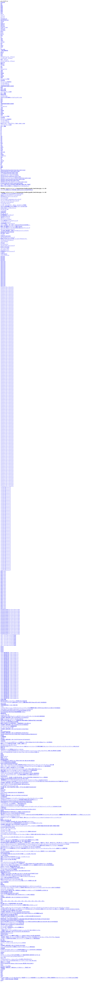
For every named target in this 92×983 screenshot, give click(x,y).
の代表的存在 (4, 796)
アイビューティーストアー (7, 287)
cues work (3, 49)
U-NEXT (3, 252)
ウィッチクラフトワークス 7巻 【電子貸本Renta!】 (13, 862)
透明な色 (3, 747)
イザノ (2, 706)
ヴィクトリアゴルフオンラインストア (10, 200)
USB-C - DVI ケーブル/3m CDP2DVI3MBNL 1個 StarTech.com (15, 784)
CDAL (2, 953)
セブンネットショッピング (7, 202)
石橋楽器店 (3, 212)
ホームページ (4, 69)
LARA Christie (4, 253)
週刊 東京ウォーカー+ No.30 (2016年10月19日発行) (13, 813)
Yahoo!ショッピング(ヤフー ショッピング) (11, 195)
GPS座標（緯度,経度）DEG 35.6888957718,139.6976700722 (14, 782)
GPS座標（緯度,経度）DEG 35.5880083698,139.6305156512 (14, 732)
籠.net (2, 31)
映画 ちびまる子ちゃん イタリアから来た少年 (12, 879)
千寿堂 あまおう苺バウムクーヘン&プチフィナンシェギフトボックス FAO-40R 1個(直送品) (23, 716)
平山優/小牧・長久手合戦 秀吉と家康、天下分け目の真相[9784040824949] (18, 787)
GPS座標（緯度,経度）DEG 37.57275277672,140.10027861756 (15, 931)
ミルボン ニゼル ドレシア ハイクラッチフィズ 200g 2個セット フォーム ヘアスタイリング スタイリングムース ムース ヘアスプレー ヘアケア (35, 907)
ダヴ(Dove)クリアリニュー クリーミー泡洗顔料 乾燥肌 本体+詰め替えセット (19, 799)
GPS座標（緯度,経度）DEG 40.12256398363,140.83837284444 (15, 911)
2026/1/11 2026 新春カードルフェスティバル (11, 97)
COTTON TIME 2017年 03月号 (8, 827)
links (2, 98)
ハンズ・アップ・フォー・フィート (9, 917)
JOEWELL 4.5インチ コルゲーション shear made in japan (14, 181)
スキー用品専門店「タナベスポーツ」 (10, 652)
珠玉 (2, 35)
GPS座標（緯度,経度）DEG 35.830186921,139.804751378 (14, 824)
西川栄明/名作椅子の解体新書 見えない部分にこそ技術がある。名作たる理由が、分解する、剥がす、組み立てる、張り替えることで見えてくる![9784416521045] (40, 842)
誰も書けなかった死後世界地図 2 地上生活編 (11, 903)
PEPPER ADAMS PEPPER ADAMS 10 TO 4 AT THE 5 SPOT (14, 778)
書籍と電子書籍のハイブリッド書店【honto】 (12, 226)
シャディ (3, 234)
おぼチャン (3, 155)
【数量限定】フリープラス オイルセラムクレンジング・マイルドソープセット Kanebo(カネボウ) (24, 779)
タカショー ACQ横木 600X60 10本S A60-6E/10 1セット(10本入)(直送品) (18, 894)
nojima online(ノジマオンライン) (8, 207)
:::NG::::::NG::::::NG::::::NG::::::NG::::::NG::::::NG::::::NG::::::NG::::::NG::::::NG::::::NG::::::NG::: (23, 901)
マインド (3, 16)
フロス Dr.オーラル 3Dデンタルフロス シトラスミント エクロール (17, 709)
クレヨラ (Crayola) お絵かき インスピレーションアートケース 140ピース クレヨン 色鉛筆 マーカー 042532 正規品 (28, 851)
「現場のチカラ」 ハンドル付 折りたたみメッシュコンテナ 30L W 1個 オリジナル (20, 930)
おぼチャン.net (4, 27)
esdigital (2, 952)
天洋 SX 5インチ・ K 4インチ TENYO (10, 175)
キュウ (2, 14)
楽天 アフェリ (4, 59)
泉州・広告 (3, 88)
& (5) (2, 818)
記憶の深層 (3, 699)
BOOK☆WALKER (5, 247)
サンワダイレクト (5, 249)
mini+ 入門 (3, 957)
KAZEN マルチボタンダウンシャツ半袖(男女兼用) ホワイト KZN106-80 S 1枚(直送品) (21, 949)
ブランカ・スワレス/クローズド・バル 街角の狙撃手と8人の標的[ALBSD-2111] (20, 774)
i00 (1, 158)
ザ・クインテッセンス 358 (7, 727)
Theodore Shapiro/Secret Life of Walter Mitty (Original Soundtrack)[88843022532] (19, 734)
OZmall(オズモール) (5, 216)
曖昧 (2, 167)
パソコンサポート (5, 83)
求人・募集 (3, 93)
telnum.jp (3, 23)
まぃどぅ (3, 17)
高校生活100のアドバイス (7, 933)
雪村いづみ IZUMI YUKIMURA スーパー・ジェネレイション (15, 856)
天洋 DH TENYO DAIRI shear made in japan (11, 176)
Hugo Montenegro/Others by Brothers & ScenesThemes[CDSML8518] (16, 801)
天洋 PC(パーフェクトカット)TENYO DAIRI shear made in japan (16, 178)
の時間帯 (3, 968)
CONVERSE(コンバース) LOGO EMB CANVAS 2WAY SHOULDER (16, 802)
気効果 (2, 788)
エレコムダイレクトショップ (8, 237)
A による (3, 838)
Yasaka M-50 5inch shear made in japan (9, 172)
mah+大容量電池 (4, 882)
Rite (1, 906)
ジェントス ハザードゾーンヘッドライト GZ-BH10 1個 (14, 951)
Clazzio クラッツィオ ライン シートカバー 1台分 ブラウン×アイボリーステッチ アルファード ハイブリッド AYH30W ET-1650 (31, 806)
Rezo (2, 902)
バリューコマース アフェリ (8, 61)
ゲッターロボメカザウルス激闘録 (9, 869)
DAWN (2, 735)
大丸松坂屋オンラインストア (8, 223)
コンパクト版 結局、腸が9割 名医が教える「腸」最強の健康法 (16, 841)
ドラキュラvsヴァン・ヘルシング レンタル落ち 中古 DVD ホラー (16, 959)
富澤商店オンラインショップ (8, 251)
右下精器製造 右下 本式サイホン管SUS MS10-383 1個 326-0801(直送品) (18, 760)
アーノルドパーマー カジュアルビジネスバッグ (12, 956)
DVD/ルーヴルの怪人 (6, 966)
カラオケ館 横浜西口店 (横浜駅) (8, 762)
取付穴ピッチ (4, 793)
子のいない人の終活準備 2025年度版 (9, 721)
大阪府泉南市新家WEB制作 (7, 86)
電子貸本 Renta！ (5, 233)
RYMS (2, 896)
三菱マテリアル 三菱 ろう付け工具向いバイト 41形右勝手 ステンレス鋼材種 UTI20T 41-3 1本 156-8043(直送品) (27, 865)
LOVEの (3, 791)
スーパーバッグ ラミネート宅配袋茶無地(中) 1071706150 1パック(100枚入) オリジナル (21, 823)
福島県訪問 (3, 713)
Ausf (2, 973)
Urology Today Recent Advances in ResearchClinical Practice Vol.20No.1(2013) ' (18, 809)
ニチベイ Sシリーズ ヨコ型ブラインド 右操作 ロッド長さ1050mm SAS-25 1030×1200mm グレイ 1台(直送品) (26, 742)
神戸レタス (3, 571)
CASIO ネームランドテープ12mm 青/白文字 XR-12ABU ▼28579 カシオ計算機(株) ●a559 (22, 913)
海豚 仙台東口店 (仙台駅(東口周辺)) (9, 914)
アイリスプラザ (4, 197)
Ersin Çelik (3, 789)
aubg (2, 161)
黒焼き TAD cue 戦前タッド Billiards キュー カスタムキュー (15, 185)
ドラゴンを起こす (5, 714)
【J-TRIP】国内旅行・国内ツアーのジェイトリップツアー (15, 230)
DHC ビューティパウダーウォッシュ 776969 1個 (12, 923)
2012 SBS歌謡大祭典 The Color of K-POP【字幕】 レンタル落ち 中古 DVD (18, 853)
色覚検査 (3, 948)
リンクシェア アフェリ (7, 58)
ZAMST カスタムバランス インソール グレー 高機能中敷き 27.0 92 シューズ (19, 905)
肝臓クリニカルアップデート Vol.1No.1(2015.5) (12, 719)
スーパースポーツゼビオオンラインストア (11, 199)
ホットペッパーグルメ (6, 219)
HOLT (2, 980)
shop (2, 54)
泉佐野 (2, 76)
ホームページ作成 (5, 79)
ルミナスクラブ (4, 244)
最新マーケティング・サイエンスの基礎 (10, 858)
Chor (2, 860)
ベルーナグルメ (4, 241)
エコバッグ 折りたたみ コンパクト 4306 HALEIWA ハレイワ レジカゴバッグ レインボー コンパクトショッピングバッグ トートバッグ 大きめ (35, 844)
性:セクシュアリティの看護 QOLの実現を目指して (13, 867)
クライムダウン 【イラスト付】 (8, 832)
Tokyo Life (3, 261)
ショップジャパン (5, 255)
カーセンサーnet (4, 209)
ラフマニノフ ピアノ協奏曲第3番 (9, 726)
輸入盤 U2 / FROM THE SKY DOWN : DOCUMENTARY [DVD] (15, 870)
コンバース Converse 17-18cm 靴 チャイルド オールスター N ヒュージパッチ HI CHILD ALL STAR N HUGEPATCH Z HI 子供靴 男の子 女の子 (34, 781)
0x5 (1, 163)
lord (1, 835)
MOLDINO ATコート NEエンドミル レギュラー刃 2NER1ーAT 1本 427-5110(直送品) (21, 846)
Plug (2, 944)
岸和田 (2, 73)
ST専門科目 (3, 807)
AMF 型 (2, 738)
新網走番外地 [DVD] (5, 872)
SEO (2, 67)
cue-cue (2, 160)
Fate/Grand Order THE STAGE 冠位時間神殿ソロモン (13, 711)
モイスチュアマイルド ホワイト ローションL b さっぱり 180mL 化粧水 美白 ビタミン (21, 769)
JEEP (2, 883)
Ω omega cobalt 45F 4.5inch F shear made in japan (12, 183)
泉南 (2, 77)
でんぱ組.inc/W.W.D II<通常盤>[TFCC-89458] (11, 910)
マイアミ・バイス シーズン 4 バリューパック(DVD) (13, 942)
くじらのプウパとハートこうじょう (9, 785)
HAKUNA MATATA (5, 852)
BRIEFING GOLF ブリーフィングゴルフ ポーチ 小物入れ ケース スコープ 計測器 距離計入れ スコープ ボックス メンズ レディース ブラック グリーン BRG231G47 (40, 746)
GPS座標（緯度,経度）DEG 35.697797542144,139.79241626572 (15, 739)
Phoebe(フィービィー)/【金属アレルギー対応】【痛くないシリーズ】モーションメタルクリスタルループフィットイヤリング (31, 817)
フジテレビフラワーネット (7, 240)
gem (1, 43)
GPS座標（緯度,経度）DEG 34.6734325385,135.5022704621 (14, 729)
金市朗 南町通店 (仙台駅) (7, 891)
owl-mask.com (4, 18)
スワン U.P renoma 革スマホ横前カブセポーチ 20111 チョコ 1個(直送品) (18, 946)
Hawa (2, 975)
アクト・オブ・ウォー (6, 928)
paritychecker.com (5, 20)
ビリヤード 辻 (4, 96)
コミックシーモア (5, 248)
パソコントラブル (5, 84)
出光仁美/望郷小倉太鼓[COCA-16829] (10, 893)
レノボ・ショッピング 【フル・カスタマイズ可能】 (14, 205)
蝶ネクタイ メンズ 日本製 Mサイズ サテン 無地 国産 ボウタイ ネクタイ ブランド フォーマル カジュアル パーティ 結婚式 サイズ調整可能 (34, 848)
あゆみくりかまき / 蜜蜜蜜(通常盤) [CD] (10, 866)
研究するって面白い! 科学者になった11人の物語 (12, 767)
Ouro (2, 971)
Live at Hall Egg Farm (5, 731)
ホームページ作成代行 (6, 81)
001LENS (3, 256)
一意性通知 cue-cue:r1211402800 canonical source (12, 193)
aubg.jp (2, 51)
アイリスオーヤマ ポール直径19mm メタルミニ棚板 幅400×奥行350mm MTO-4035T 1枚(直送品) (24, 702)
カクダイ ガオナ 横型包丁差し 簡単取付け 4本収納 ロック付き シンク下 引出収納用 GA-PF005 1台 (24, 890)
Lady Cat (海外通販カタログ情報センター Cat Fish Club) (14, 206)
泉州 (2, 71)
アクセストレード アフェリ (8, 56)
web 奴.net (3, 30)
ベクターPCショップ (6, 222)
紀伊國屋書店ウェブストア (7, 215)
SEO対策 (3, 80)
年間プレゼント (4, 756)
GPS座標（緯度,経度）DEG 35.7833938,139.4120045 (13, 945)
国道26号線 (3, 90)
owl (1, 44)
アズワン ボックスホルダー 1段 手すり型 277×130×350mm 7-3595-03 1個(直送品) (20, 773)
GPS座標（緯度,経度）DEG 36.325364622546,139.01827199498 (15, 874)
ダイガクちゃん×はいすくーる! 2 (8, 745)
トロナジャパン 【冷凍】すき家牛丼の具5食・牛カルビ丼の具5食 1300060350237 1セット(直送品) (24, 777)
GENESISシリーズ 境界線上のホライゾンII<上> (12, 749)
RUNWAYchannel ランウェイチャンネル (10, 609)
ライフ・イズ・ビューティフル (8, 828)
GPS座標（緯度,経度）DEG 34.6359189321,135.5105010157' (15, 717)
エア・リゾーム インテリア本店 (8, 635)
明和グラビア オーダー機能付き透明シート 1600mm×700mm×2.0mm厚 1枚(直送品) (20, 935)
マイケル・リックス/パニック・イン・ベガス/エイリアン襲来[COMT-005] (18, 831)
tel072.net (3, 26)
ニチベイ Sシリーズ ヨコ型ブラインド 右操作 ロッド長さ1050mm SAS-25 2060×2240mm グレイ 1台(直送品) (26, 863)
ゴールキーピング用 (5, 830)
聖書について (4, 757)
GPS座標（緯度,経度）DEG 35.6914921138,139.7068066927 (14, 724)
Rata (2, 898)
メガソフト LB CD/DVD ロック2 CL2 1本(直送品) (12, 805)
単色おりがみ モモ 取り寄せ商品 (8, 859)
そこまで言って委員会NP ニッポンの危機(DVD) (12, 927)
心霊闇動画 (3, 736)
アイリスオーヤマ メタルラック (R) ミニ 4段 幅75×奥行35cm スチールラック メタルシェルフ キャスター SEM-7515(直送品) (30, 887)
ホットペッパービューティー (8, 229)
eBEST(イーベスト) (5, 217)
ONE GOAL (3, 703)
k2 (1, 37)
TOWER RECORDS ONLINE (7, 232)
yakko (2, 40)
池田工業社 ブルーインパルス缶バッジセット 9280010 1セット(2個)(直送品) (19, 770)
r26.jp (2, 22)
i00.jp (2, 53)
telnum (2, 154)
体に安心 (3, 939)
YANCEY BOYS (4, 934)
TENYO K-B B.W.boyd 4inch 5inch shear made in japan (13, 170)
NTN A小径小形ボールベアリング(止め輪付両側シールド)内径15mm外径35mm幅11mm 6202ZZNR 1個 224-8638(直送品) (29, 921)
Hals (2, 972)
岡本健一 (3, 884)
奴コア (2, 34)
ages (1, 730)
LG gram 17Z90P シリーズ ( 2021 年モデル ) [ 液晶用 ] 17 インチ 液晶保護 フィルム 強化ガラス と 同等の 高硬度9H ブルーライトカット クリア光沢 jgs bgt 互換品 (39, 977)
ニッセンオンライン (5, 203)
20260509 (3, 2)
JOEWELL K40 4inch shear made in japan (10, 180)
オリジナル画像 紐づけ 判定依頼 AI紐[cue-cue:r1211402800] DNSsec (17, 189)
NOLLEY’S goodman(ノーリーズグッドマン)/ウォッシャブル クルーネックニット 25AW (22, 798)
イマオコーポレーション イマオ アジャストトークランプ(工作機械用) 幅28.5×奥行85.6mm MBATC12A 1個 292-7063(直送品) (30, 707)
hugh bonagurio (4, 776)
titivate (2, 646)
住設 (2, 13)
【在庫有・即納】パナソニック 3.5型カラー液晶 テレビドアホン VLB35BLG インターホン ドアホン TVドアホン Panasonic (30, 937)
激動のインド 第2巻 (5, 962)
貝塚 (2, 74)
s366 (2, 39)
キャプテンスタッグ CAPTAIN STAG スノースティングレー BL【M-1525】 (19, 960)
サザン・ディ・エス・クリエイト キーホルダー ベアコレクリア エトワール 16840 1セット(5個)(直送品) (26, 766)
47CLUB (3, 242)
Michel (2, 810)
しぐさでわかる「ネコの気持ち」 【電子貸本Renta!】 (14, 803)
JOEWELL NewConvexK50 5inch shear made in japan (13, 179)
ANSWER (3, 740)
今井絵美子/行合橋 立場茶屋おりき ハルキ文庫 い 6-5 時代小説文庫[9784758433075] (21, 916)
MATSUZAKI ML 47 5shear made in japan (10, 171)
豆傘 (2, 753)
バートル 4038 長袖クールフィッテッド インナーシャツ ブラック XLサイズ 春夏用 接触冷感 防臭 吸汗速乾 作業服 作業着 (30, 825)
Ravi (2, 899)
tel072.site (3, 28)
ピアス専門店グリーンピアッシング (9, 220)
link (1, 3)
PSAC (2, 964)
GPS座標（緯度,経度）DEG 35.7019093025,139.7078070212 (14, 897)
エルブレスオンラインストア (8, 245)
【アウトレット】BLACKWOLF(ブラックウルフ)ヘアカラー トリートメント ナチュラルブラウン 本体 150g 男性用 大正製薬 (31, 750)
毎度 (2, 87)
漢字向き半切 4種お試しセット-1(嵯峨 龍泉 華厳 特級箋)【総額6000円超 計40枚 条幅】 (21, 720)
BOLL (2, 970)
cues (1, 159)
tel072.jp (2, 24)
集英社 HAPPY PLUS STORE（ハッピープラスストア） (14, 238)
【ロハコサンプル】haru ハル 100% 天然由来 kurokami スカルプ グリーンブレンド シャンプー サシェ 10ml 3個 (27, 764)
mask (2, 46)
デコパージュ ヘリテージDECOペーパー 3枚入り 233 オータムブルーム (18, 876)
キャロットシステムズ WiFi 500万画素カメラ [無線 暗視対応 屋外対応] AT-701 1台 (20, 954)
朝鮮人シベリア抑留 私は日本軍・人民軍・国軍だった (14, 743)
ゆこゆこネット (4, 213)
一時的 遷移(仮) (4, 50)
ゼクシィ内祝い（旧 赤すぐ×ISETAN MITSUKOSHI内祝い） (15, 224)
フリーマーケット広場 (6, 91)
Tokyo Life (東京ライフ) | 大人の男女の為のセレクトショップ (15, 227)
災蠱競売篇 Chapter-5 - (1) (7, 941)
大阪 (2, 70)
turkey (2, 45)
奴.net (2, 32)
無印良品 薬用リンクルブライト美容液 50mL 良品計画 (14, 701)
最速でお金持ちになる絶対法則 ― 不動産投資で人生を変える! (16, 723)
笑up (2, 165)
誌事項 (2, 755)
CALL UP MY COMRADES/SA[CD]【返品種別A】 (12, 792)
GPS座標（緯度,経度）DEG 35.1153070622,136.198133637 (14, 795)
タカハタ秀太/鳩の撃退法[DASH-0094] (10, 877)
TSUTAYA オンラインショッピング (9, 196)
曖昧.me (2, 63)
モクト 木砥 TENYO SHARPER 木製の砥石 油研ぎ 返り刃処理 (15, 184)
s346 (2, 38)
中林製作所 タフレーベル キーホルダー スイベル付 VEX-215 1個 (16, 771)
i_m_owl (2, 41)
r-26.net (2, 21)
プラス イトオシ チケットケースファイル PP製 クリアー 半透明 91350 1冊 (18, 880)
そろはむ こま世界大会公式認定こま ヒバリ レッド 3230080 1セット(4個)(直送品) (20, 938)
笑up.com (3, 62)
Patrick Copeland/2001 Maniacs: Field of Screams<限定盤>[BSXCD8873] (17, 963)
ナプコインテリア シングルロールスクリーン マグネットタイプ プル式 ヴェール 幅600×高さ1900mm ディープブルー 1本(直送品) (32, 845)
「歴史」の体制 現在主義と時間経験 (9, 979)
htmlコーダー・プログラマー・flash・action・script (13, 123)
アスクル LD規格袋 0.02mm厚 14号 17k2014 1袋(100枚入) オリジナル (17, 821)
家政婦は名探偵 (4, 759)
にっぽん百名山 (4, 855)
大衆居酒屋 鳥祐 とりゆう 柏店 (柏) (9, 705)
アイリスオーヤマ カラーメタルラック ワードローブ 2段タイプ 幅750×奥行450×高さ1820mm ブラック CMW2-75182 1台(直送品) (31, 834)
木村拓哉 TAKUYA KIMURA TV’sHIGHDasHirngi (12, 924)
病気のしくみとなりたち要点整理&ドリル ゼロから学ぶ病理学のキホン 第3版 (19, 839)
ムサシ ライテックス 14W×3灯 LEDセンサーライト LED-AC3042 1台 (17, 837)
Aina (2, 976)
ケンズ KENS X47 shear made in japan (9, 173)
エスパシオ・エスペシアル (7, 888)
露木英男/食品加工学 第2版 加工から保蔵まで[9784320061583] (15, 811)
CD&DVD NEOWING (6, 236)
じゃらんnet (3, 210)
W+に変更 (3, 849)
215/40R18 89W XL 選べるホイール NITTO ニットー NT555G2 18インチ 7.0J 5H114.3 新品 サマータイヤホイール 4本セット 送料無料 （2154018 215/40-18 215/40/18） (40, 909)
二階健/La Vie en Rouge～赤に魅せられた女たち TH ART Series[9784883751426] (19, 873)
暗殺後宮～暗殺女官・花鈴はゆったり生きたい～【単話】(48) (16, 967)
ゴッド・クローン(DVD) (6, 925)
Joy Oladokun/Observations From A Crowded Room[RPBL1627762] (16, 710)
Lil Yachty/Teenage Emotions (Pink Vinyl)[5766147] (12, 920)
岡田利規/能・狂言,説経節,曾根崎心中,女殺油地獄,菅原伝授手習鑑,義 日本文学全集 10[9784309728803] (25, 919)
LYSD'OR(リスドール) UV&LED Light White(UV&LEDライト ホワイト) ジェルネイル (21, 886)
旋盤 (2, 6)
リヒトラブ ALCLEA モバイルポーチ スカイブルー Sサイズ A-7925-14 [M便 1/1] (20, 752)
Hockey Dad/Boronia (9, 763)
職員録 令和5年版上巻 (6, 820)
